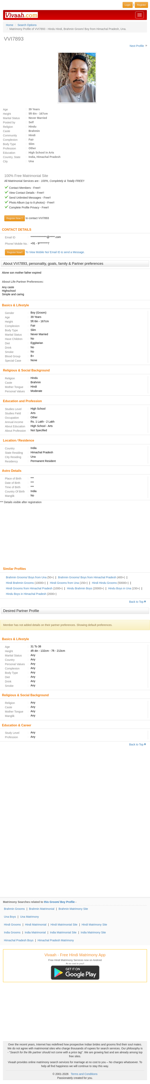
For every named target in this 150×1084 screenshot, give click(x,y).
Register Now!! (15, 252)
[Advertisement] (75, 535)
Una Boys (10, 916)
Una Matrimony (29, 916)
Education (9, 152)
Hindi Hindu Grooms (104, 582)
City (5, 161)
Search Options (27, 25)
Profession (9, 148)
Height (7, 113)
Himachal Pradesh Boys (18, 940)
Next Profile (137, 45)
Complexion (10, 139)
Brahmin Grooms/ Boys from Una (26, 577)
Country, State (11, 157)
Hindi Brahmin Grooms (20, 582)
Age (5, 109)
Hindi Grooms (12, 924)
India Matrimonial (35, 932)
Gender (9, 313)
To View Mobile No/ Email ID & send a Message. (55, 252)
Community (10, 135)
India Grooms (12, 932)
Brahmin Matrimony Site (73, 908)
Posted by (9, 122)
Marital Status (11, 118)
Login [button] (127, 5)
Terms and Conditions (84, 1074)
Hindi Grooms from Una (64, 582)
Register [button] (141, 5)
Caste (6, 131)
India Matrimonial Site (63, 932)
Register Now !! (15, 218)
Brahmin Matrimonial (41, 908)
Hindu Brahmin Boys (79, 588)
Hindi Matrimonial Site (64, 924)
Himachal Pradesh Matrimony (56, 940)
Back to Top (137, 601)
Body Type (9, 144)
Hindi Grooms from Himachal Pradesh (29, 588)
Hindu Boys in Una (119, 588)
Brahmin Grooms (14, 908)
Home (9, 25)
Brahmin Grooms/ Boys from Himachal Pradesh (87, 577)
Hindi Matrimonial (35, 924)
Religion (8, 126)
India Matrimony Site (93, 932)
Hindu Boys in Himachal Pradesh (26, 593)
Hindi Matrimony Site (94, 924)
